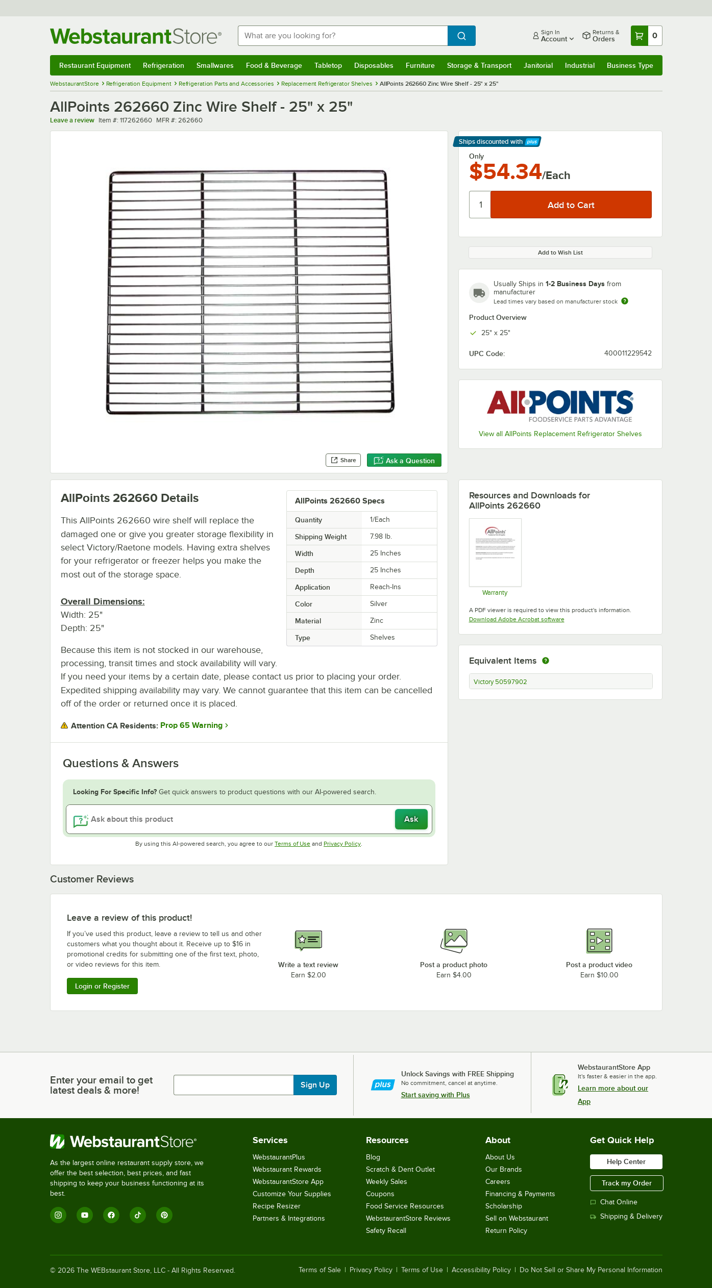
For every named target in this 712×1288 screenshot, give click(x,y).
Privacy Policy (342, 843)
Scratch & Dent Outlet (400, 1169)
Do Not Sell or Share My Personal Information (591, 1270)
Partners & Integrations (289, 1218)
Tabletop (328, 65)
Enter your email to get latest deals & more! (101, 1085)
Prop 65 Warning (191, 725)
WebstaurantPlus (279, 1157)
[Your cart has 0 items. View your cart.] (646, 36)
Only (476, 156)
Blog (373, 1157)
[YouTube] (85, 1215)
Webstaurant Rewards (287, 1169)
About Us (500, 1157)
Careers (497, 1181)
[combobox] (343, 36)
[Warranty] (495, 557)
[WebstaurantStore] (134, 1141)
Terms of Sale (320, 1270)
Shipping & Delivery (626, 1216)
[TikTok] (138, 1215)
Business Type (630, 65)
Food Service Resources (405, 1206)
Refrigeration (163, 65)
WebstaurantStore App (288, 1181)
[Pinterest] (164, 1215)
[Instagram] (58, 1215)
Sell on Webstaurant (516, 1218)
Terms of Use (292, 843)
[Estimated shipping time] (625, 301)
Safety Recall (386, 1230)
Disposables (374, 65)
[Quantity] (480, 204)
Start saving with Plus (435, 1095)
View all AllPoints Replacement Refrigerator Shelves (560, 434)
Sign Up (315, 1085)
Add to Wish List (560, 252)
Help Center (626, 1161)
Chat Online (613, 1202)
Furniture (420, 65)
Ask (411, 819)
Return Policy (506, 1230)
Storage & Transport (479, 65)
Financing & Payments (520, 1194)
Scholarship (503, 1206)
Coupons (380, 1194)
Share (343, 460)
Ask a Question (404, 460)
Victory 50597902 (500, 682)
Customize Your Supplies (292, 1194)
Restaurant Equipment (95, 65)
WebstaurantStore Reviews (408, 1218)
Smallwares (215, 65)
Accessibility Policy (481, 1270)
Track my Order (627, 1183)
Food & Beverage (274, 65)
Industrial (580, 65)
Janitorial (538, 65)
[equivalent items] (545, 660)
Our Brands (503, 1169)
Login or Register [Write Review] (102, 986)
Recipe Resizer (277, 1206)
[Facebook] (111, 1215)
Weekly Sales (386, 1181)
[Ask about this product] (249, 819)
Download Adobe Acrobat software (516, 619)
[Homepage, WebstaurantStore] (136, 36)
